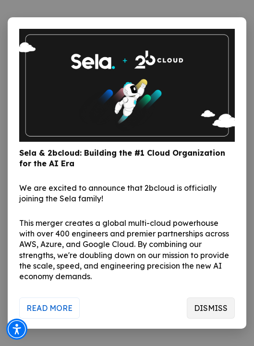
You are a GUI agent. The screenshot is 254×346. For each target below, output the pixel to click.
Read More (49, 308)
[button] (16, 329)
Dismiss (211, 308)
